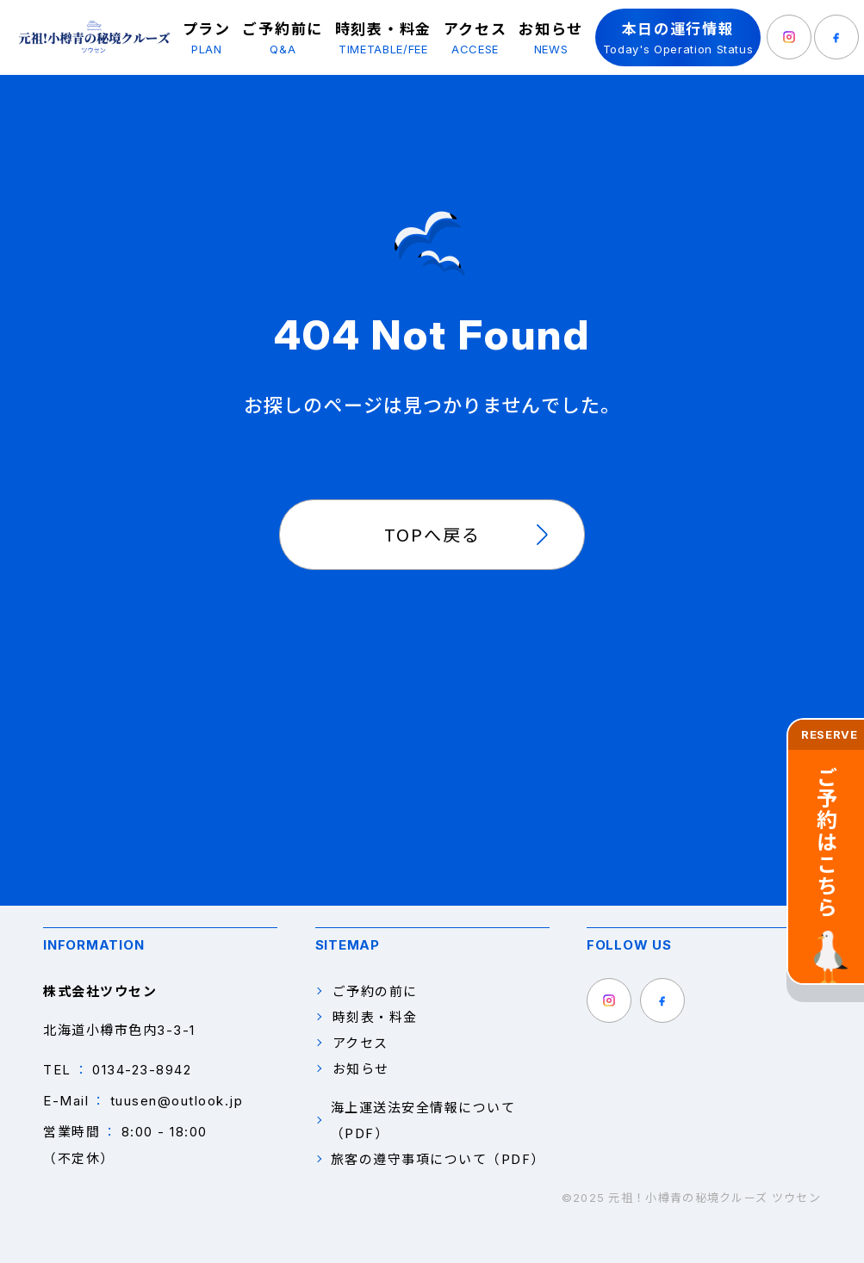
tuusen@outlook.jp (177, 1101)
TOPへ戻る (432, 534)
